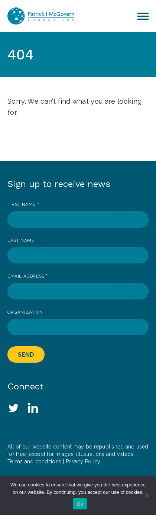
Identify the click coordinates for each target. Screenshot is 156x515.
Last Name (20, 240)
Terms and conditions (34, 461)
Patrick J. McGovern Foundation (40, 16)
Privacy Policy (83, 461)
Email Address (27, 276)
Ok (80, 504)
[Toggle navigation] (143, 16)
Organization (25, 312)
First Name (23, 204)
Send (26, 354)
